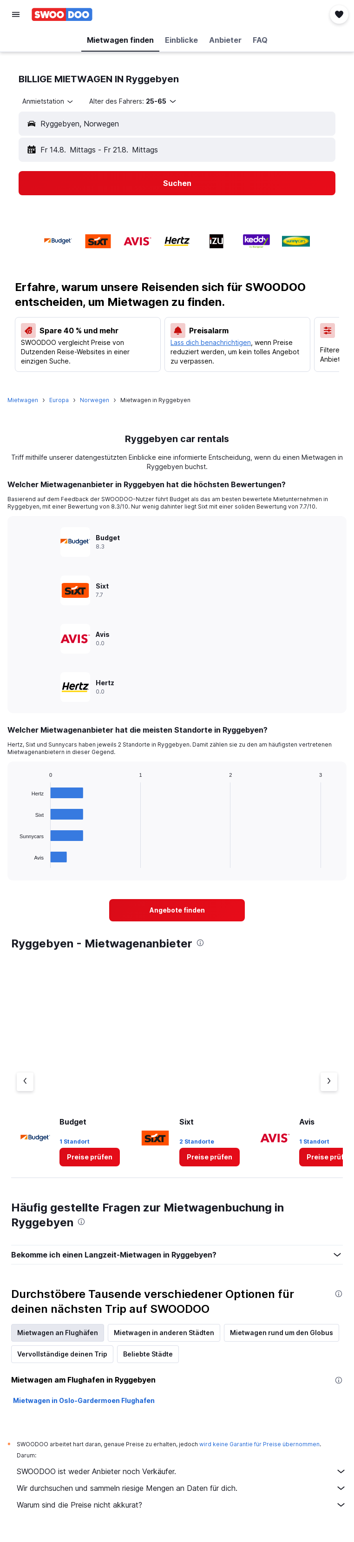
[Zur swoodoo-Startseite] (62, 14)
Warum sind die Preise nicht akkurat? (182, 1504)
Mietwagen (22, 400)
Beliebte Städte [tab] (148, 1354)
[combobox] (48, 101)
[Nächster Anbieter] (329, 1081)
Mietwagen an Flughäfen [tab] (57, 1333)
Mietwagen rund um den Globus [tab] (281, 1333)
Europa (59, 400)
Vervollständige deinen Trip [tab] (62, 1354)
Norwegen (94, 400)
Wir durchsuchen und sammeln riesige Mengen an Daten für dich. (182, 1488)
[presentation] (200, 943)
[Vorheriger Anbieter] (25, 1081)
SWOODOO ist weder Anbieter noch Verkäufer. (182, 1471)
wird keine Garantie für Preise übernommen (259, 1444)
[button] (16, 14)
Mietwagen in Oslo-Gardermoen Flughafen (84, 1400)
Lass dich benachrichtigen (210, 342)
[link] (177, 910)
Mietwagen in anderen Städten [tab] (164, 1333)
